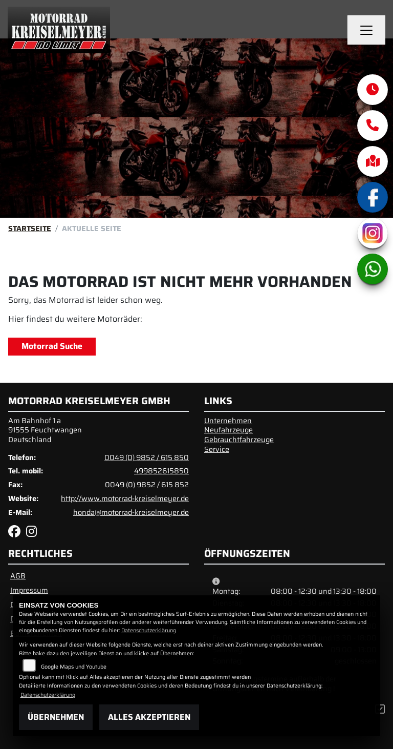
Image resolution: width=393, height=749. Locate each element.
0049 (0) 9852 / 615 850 (146, 457)
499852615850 (161, 470)
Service (216, 449)
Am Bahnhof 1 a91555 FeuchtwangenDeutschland (45, 430)
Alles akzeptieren (149, 717)
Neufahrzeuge (228, 429)
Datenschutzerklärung (148, 630)
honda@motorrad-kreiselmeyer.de (131, 512)
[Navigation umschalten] (366, 30)
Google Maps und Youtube (73, 666)
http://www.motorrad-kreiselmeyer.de (125, 498)
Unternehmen (228, 420)
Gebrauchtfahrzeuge (239, 439)
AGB (18, 575)
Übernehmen (56, 717)
